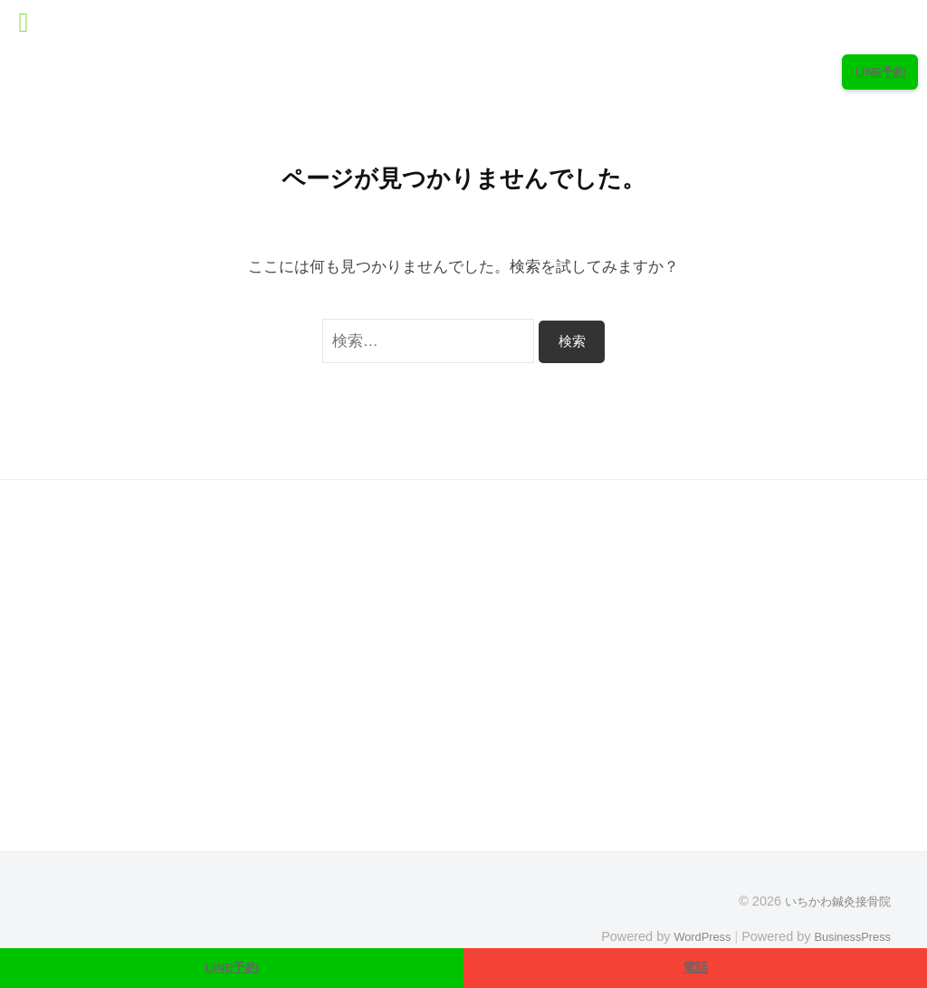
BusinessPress (848, 936)
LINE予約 (232, 966)
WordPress (688, 936)
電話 (695, 966)
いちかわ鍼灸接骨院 (834, 901)
